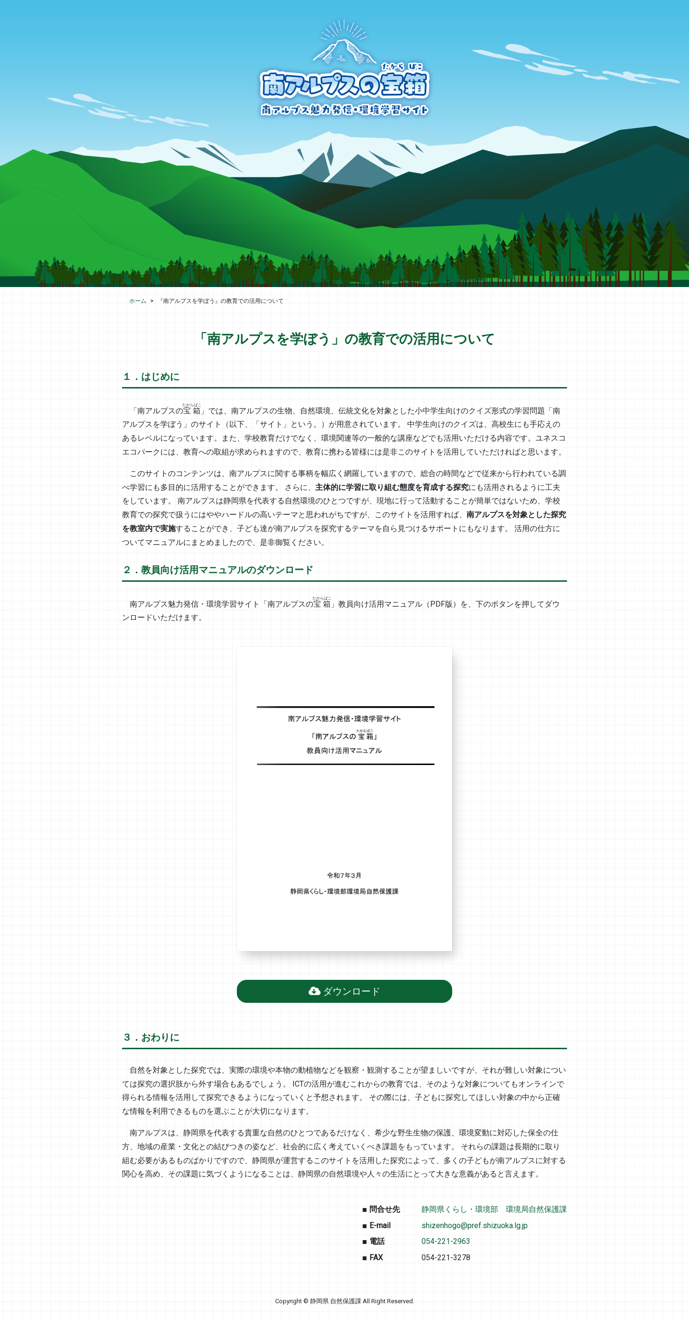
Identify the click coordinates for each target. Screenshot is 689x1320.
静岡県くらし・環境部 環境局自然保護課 (494, 1209)
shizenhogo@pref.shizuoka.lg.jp (475, 1225)
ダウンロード (344, 991)
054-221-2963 (446, 1241)
